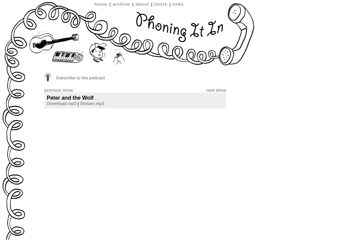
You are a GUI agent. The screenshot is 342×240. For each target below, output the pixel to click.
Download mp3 (61, 103)
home (101, 4)
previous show (58, 90)
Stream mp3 (92, 103)
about (142, 4)
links (178, 4)
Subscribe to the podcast (80, 77)
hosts (160, 4)
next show (216, 90)
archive (121, 4)
